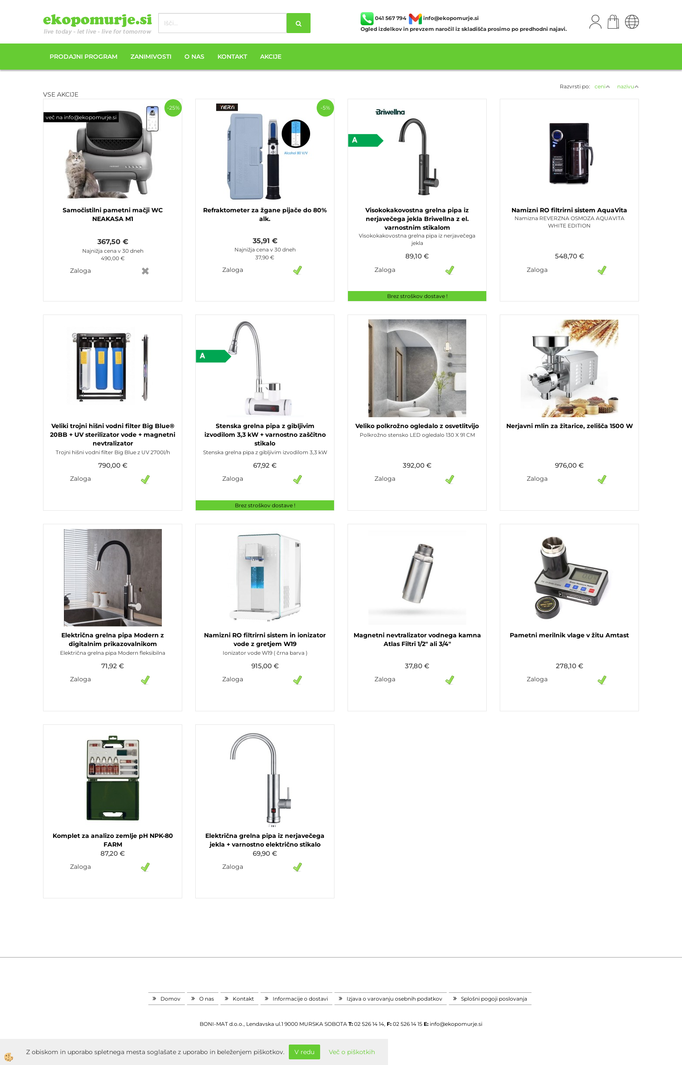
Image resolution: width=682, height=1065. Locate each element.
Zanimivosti (150, 56)
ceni (602, 86)
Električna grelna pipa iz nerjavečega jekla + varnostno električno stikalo (264, 840)
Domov (170, 998)
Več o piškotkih (352, 1052)
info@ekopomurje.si (456, 1024)
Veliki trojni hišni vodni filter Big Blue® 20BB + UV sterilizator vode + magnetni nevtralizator (112, 434)
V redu (304, 1052)
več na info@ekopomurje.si (81, 117)
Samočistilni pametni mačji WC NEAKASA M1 (113, 214)
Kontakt (232, 56)
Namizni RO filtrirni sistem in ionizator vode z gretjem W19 (265, 639)
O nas (194, 56)
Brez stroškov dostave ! (417, 296)
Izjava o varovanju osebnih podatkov (394, 998)
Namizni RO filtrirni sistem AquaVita (569, 210)
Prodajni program (83, 56)
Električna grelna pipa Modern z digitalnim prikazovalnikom (112, 639)
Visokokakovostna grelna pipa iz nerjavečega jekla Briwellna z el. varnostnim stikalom (417, 218)
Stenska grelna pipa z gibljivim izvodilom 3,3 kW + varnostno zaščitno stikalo (265, 434)
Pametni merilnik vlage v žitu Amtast (569, 635)
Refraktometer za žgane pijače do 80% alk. (265, 214)
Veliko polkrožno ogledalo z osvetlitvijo (417, 426)
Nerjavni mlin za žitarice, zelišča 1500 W (569, 426)
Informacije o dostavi (300, 998)
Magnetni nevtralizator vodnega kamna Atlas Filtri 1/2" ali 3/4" (417, 639)
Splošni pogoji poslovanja (494, 998)
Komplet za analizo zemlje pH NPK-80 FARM (113, 840)
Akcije (270, 56)
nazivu (628, 86)
